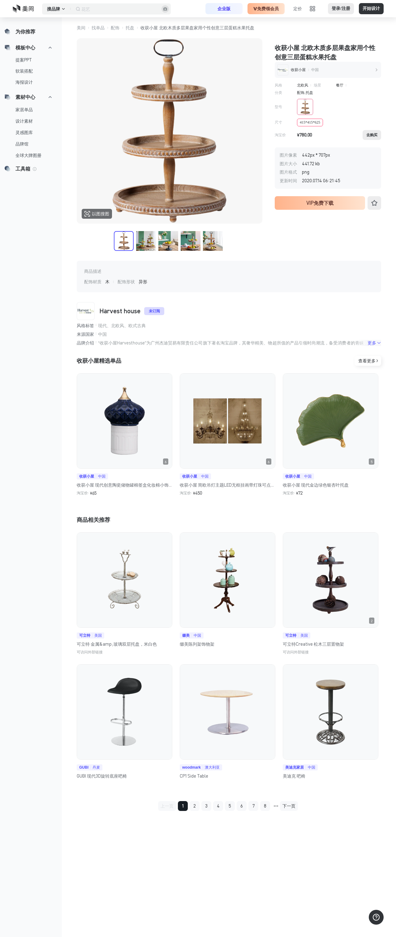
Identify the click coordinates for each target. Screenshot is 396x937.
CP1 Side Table (194, 776)
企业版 (223, 8)
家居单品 (24, 110)
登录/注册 (341, 8)
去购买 (371, 135)
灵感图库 (24, 132)
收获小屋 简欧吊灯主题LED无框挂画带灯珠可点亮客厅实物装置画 (227, 485)
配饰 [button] (115, 27)
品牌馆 (21, 144)
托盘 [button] (130, 27)
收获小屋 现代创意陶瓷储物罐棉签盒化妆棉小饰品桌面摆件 (124, 485)
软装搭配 (24, 71)
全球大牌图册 (28, 155)
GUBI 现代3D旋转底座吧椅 (102, 776)
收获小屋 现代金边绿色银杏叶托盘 (316, 485)
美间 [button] (81, 27)
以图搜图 (96, 214)
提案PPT (23, 60)
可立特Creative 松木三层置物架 (313, 644)
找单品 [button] (98, 27)
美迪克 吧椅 (294, 776)
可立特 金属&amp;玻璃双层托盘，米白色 (117, 644)
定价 (297, 9)
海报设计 (24, 82)
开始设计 (371, 8)
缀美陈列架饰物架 (197, 644)
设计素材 (24, 121)
